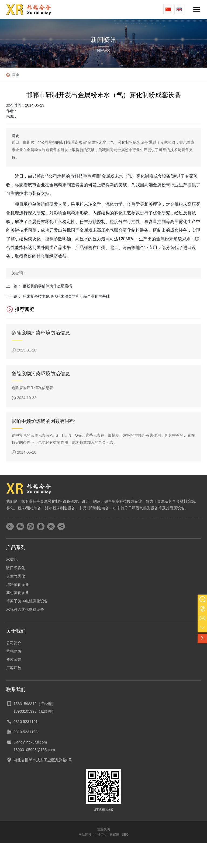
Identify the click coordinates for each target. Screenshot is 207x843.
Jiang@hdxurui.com (30, 742)
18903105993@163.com (34, 750)
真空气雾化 (15, 576)
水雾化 (12, 559)
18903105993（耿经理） (34, 711)
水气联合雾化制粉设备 (25, 609)
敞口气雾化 (15, 568)
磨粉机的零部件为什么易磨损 (47, 286)
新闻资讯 (103, 39)
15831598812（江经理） (34, 704)
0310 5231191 (25, 721)
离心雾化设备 (17, 592)
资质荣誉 (13, 659)
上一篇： (13, 286)
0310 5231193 (25, 732)
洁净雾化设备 (17, 584)
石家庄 (114, 835)
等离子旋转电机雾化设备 (27, 601)
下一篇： (13, 296)
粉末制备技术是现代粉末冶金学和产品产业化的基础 (66, 296)
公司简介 (13, 643)
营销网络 (13, 651)
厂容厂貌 (13, 668)
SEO (125, 835)
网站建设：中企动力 (93, 835)
